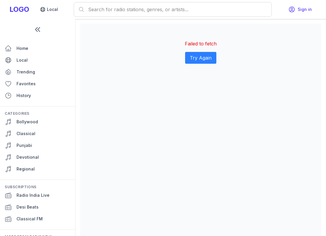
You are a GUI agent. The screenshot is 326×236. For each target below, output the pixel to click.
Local (49, 9)
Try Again (201, 58)
